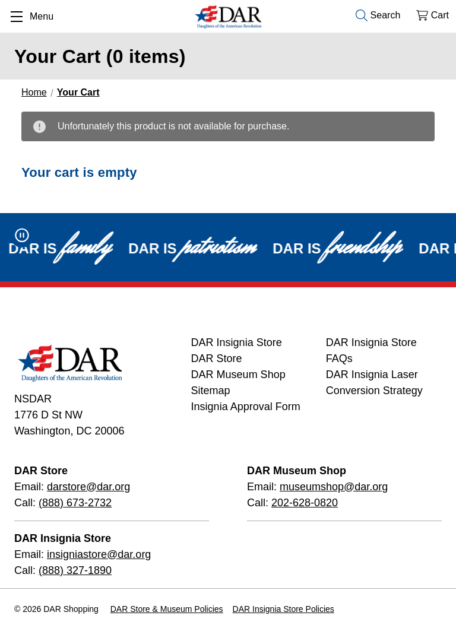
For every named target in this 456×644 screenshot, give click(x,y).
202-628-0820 (304, 503)
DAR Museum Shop (238, 374)
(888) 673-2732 (75, 503)
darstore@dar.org (88, 487)
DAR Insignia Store (236, 342)
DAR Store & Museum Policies (166, 609)
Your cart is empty (79, 172)
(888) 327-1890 (75, 570)
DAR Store (216, 358)
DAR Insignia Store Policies (283, 609)
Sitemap (210, 390)
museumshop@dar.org (334, 487)
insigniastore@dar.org (99, 554)
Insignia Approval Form (245, 407)
